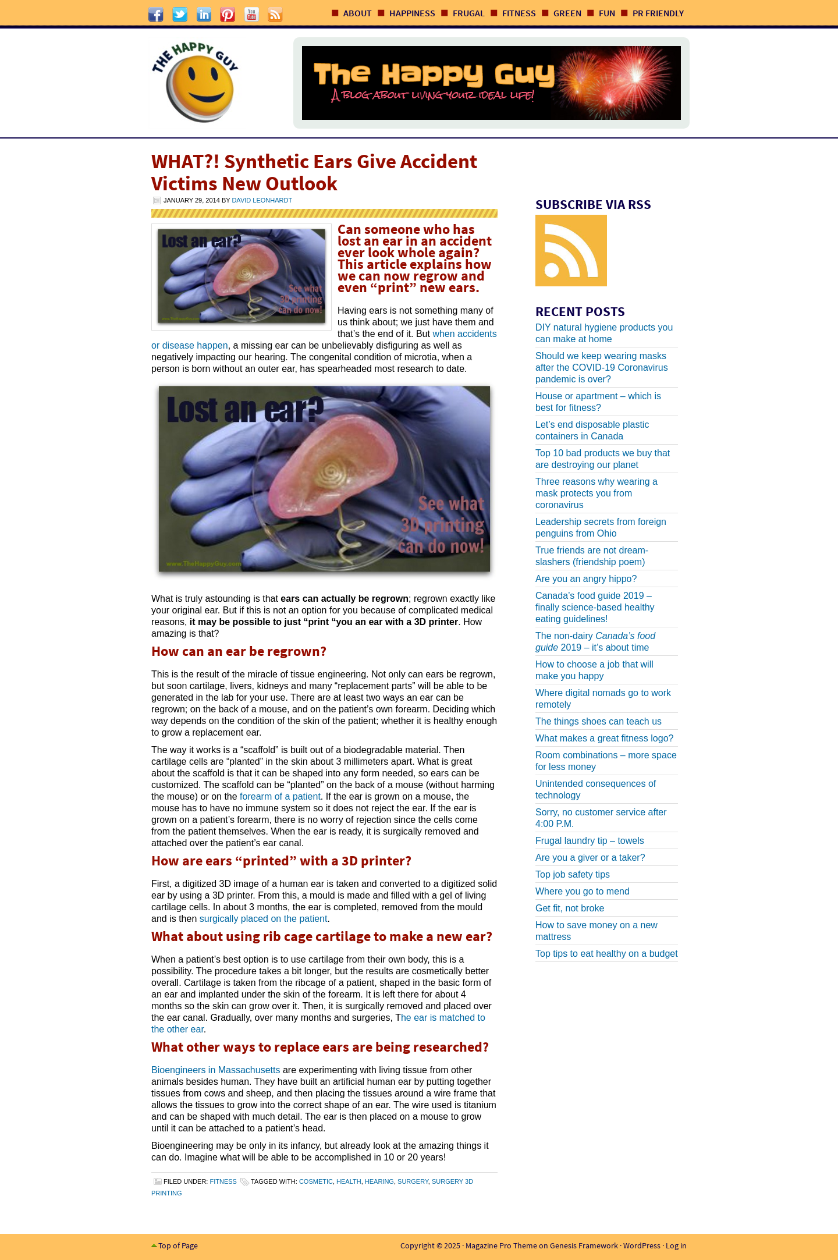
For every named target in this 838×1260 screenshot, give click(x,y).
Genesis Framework (584, 1245)
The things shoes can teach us (598, 721)
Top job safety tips (572, 874)
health (348, 1181)
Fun (607, 13)
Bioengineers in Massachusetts (215, 1070)
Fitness (519, 13)
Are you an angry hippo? (586, 579)
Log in (676, 1245)
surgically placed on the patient (264, 919)
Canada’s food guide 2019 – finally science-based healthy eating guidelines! (595, 607)
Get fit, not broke (569, 908)
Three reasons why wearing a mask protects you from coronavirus (596, 493)
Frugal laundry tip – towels (589, 841)
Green (567, 13)
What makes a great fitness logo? (604, 738)
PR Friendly (658, 13)
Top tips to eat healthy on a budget (606, 954)
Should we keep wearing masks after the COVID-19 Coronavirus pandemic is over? (601, 367)
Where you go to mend (582, 891)
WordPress (642, 1245)
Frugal (469, 13)
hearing (379, 1181)
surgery (412, 1181)
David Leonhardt (262, 200)
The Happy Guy (209, 83)
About (357, 13)
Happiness (412, 13)
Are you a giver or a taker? (590, 858)
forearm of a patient (280, 796)
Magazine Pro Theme (501, 1245)
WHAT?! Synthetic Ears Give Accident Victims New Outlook (314, 172)
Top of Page (178, 1245)
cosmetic (316, 1181)
